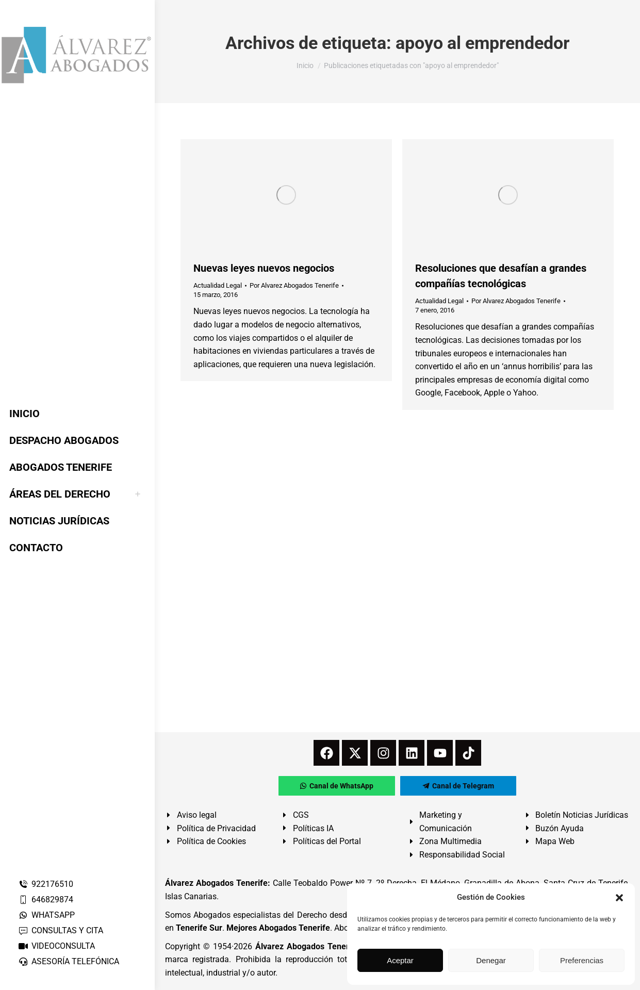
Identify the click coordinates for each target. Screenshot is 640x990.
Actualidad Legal (217, 285)
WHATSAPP (46, 915)
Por (294, 285)
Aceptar (400, 960)
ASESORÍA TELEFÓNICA (68, 961)
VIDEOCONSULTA (56, 946)
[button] (619, 898)
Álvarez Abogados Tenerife (307, 946)
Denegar (491, 960)
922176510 (45, 884)
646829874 (45, 899)
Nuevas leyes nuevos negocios (263, 268)
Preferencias (581, 960)
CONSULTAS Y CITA (60, 930)
